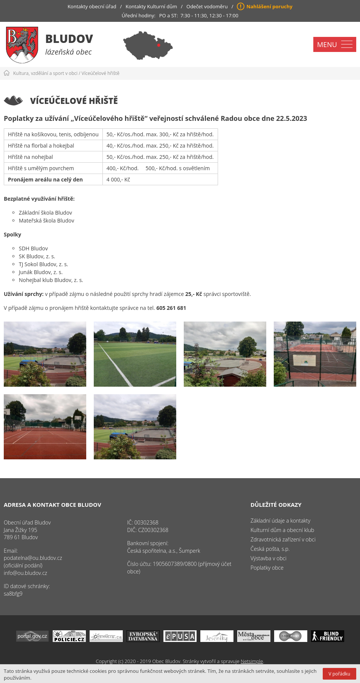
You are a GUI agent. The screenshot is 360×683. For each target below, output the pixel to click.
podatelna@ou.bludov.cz (33, 557)
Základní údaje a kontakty (280, 520)
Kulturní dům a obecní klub (282, 530)
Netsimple (252, 661)
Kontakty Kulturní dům (151, 6)
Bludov (69, 38)
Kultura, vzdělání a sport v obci (45, 73)
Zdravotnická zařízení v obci (283, 539)
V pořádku (339, 674)
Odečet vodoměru (207, 6)
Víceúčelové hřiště (101, 73)
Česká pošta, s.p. (270, 548)
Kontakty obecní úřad (91, 6)
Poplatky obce (267, 567)
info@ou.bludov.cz (25, 572)
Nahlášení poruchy (269, 6)
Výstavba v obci (268, 558)
